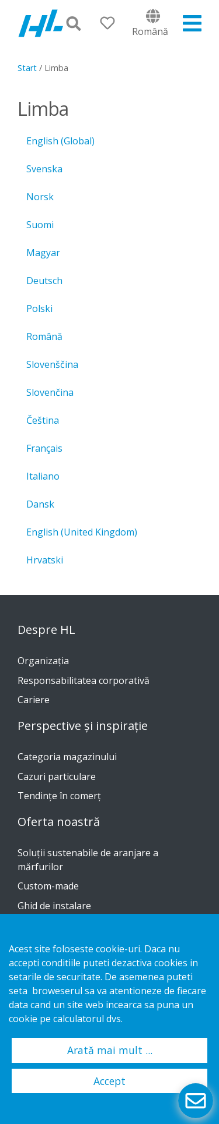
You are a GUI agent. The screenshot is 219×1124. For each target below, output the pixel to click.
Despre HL (46, 630)
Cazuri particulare (57, 776)
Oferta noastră (59, 822)
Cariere (34, 699)
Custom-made (48, 886)
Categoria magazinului (67, 756)
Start (27, 67)
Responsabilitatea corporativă (84, 680)
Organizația (43, 660)
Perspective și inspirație (83, 726)
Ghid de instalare (54, 905)
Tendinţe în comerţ (59, 795)
